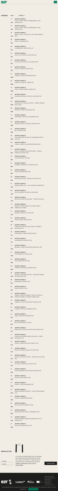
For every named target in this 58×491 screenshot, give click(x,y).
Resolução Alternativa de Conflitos (48, 484)
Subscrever (51, 463)
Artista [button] (21, 15)
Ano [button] (12, 15)
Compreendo (33, 489)
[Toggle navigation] (55, 2)
